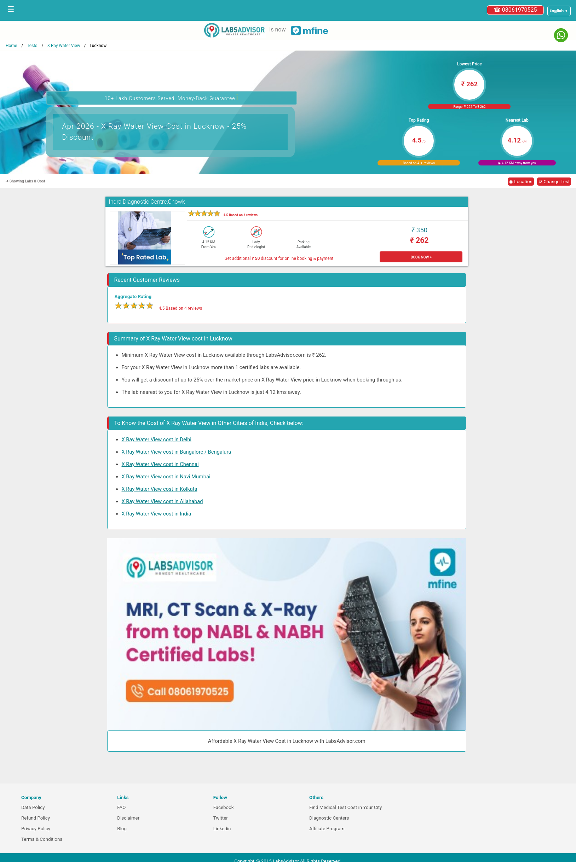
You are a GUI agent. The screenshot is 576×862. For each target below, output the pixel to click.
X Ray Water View (63, 45)
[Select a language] (559, 11)
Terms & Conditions (41, 839)
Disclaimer (128, 818)
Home (11, 45)
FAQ (121, 807)
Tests (32, 45)
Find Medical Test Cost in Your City (345, 807)
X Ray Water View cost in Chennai (160, 464)
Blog (122, 828)
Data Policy (33, 807)
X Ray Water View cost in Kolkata (159, 489)
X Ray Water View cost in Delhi (156, 439)
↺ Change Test (554, 181)
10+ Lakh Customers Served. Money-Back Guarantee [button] (171, 97)
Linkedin (222, 828)
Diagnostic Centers (329, 818)
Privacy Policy (35, 828)
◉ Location (520, 181)
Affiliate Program (327, 828)
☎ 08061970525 (515, 9)
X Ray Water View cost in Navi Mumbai (166, 476)
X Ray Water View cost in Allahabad (162, 501)
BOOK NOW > (421, 257)
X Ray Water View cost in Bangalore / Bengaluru (176, 452)
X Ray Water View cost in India (156, 514)
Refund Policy (35, 818)
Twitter (220, 818)
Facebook (223, 807)
